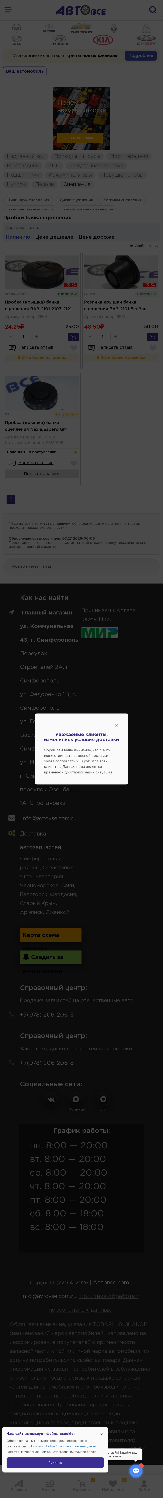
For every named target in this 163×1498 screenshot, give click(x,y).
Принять (55, 1462)
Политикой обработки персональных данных (64, 1446)
